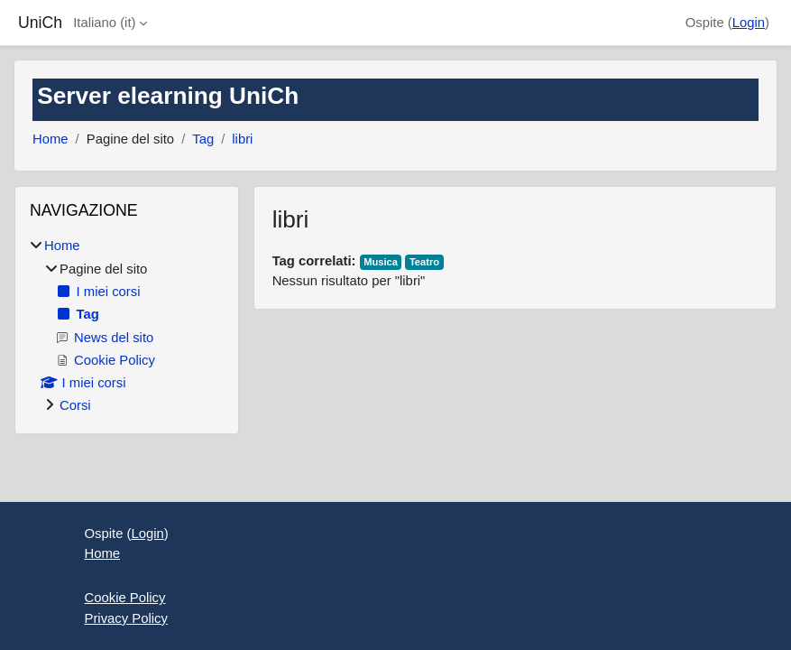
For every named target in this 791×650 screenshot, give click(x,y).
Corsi (75, 405)
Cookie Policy (125, 597)
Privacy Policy (126, 618)
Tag (203, 139)
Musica (380, 261)
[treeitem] (127, 325)
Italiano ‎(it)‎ (104, 22)
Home (50, 139)
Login (748, 22)
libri (242, 139)
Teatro (424, 261)
